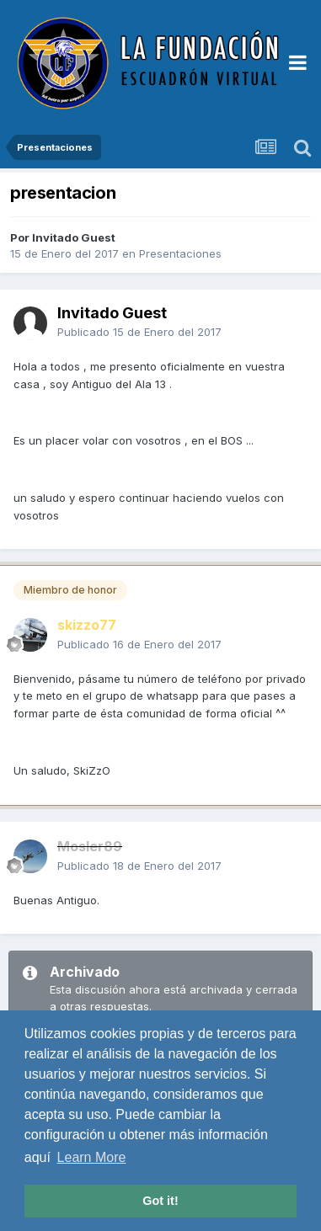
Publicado (139, 331)
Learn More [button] (91, 1157)
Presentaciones (180, 253)
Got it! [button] (160, 1200)
